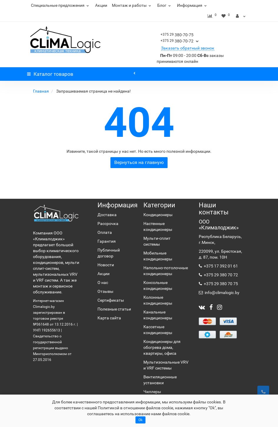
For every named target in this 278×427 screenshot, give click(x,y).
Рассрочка (107, 223)
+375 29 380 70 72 (220, 274)
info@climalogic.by (221, 292)
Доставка (107, 214)
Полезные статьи (114, 309)
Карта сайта (109, 318)
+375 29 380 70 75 (220, 283)
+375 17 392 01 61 (220, 266)
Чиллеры (152, 391)
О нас (102, 282)
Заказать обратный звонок (187, 48)
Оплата (104, 232)
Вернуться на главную (139, 162)
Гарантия (106, 241)
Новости (105, 264)
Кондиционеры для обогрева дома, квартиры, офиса (162, 347)
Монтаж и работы (132, 5)
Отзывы (105, 291)
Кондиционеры (158, 214)
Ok (140, 420)
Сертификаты (110, 300)
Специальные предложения (60, 5)
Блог (164, 5)
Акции (101, 5)
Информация (192, 5)
